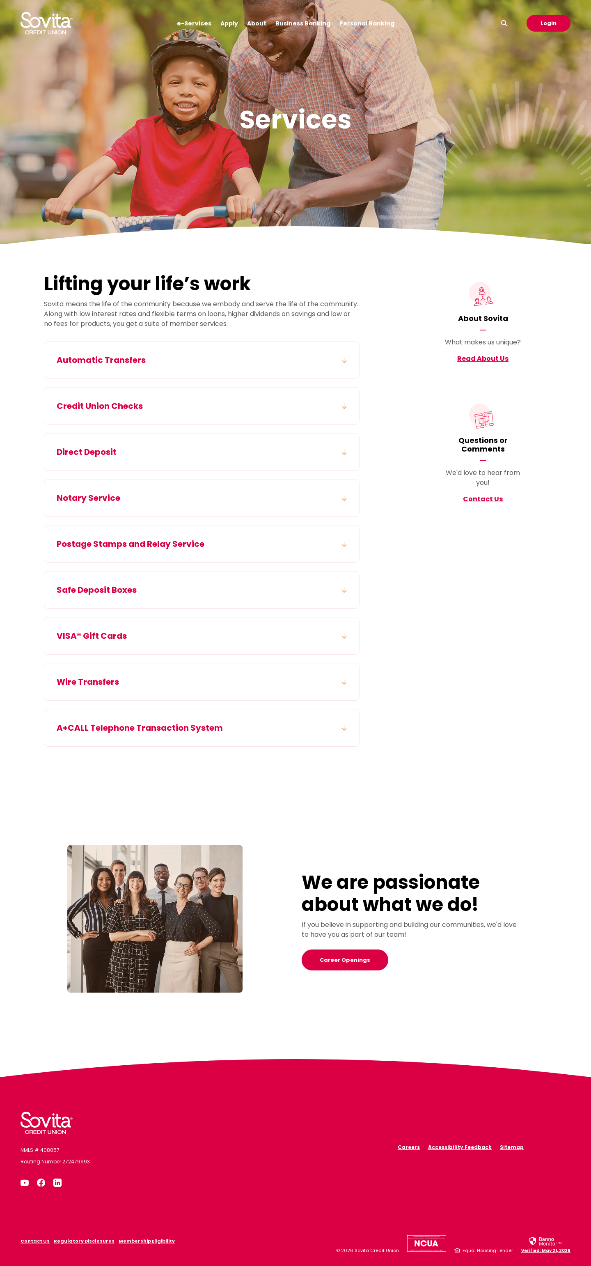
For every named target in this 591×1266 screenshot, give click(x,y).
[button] (202, 360)
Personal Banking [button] (366, 23)
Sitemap (512, 1147)
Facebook (41, 1183)
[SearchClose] (504, 23)
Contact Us (483, 499)
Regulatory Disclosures (84, 1241)
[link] (545, 1244)
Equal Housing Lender (488, 1250)
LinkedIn (57, 1183)
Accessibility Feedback (460, 1147)
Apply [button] (229, 23)
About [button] (256, 23)
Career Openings (345, 960)
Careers (409, 1147)
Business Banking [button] (302, 23)
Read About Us (483, 358)
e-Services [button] (194, 23)
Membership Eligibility (147, 1241)
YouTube (25, 1183)
